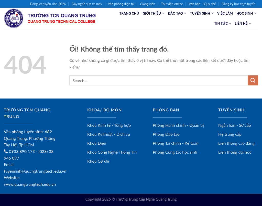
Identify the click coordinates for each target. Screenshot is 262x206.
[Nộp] (253, 80)
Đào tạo (177, 13)
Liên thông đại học (234, 152)
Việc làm (225, 13)
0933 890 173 (19, 151)
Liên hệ (243, 23)
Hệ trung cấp (230, 134)
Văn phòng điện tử (121, 4)
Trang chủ (129, 13)
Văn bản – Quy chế (202, 4)
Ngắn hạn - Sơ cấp (234, 125)
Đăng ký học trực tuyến (238, 4)
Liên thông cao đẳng (236, 143)
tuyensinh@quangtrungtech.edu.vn (35, 171)
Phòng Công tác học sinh (175, 152)
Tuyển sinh (202, 13)
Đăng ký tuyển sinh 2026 (48, 4)
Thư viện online (172, 4)
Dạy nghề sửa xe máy (87, 4)
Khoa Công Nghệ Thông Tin (112, 152)
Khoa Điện (96, 143)
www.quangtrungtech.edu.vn (30, 184)
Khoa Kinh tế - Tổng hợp (109, 125)
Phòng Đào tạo (166, 134)
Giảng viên (147, 4)
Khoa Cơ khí (98, 161)
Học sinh (246, 13)
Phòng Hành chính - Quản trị (178, 125)
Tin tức (222, 23)
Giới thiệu (154, 13)
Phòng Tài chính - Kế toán (176, 143)
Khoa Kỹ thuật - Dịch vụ (108, 134)
